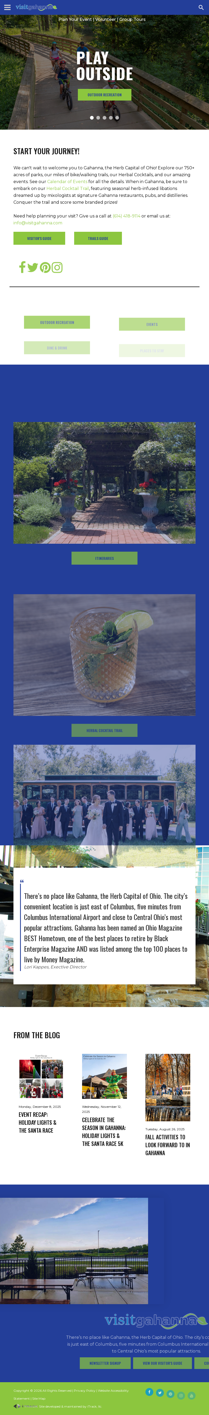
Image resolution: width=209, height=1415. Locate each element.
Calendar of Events (67, 181)
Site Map (38, 1398)
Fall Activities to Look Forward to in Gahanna (167, 1145)
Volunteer (105, 19)
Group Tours (132, 19)
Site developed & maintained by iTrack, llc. (57, 1406)
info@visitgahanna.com (37, 222)
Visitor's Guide (39, 238)
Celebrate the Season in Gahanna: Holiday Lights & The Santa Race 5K (104, 1132)
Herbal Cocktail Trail (67, 188)
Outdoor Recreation (105, 94)
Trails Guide (98, 238)
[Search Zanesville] (201, 7)
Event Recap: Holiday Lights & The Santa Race (37, 1122)
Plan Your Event (75, 19)
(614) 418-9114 (126, 216)
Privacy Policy (85, 1391)
